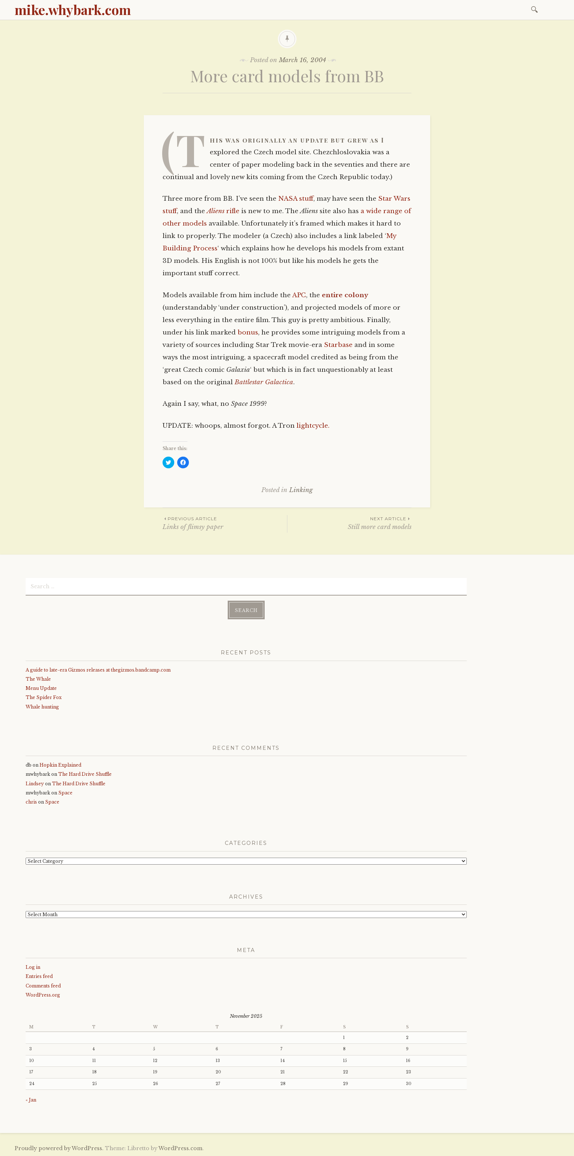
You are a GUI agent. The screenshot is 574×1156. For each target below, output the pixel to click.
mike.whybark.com (73, 9)
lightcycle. (313, 426)
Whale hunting (42, 707)
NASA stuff (295, 199)
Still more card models (349, 523)
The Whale (38, 679)
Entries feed (39, 976)
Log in (33, 967)
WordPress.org (43, 995)
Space (65, 793)
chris (31, 802)
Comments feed (43, 986)
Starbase (338, 345)
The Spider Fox (43, 697)
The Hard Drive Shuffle (85, 774)
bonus (248, 332)
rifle (223, 211)
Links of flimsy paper (225, 523)
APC (299, 295)
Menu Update (41, 688)
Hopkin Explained (60, 765)
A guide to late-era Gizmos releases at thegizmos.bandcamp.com (98, 670)
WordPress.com (180, 1148)
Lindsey (35, 783)
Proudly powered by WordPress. (59, 1148)
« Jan (31, 1100)
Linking (301, 490)
